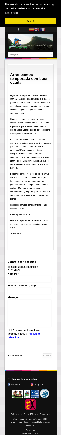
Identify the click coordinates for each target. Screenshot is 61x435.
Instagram (38, 384)
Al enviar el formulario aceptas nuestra (24, 333)
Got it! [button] (30, 21)
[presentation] (32, 347)
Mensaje (13, 297)
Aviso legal (30, 430)
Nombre (13, 273)
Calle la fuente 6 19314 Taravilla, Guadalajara (30, 414)
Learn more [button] (12, 12)
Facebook (15, 384)
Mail (22, 285)
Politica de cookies (30, 433)
